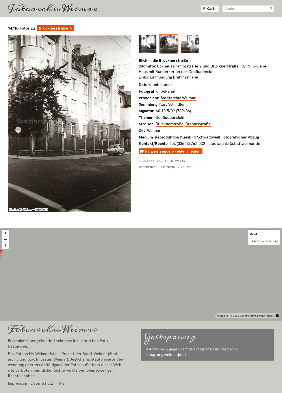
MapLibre (222, 316)
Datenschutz (42, 383)
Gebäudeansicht (170, 117)
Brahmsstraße (198, 123)
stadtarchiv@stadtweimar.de (234, 143)
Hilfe (61, 383)
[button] (141, 268)
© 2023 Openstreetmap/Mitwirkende (252, 316)
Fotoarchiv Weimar (52, 8)
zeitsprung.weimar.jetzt (165, 354)
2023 (253, 234)
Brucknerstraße (53, 28)
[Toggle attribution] (277, 315)
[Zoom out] (5, 239)
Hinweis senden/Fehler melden (172, 151)
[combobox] (248, 9)
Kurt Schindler (172, 104)
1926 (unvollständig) (264, 241)
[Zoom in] (5, 233)
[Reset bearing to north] (5, 246)
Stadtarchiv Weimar (178, 97)
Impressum (17, 383)
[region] (141, 274)
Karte (212, 8)
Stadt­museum (40, 359)
